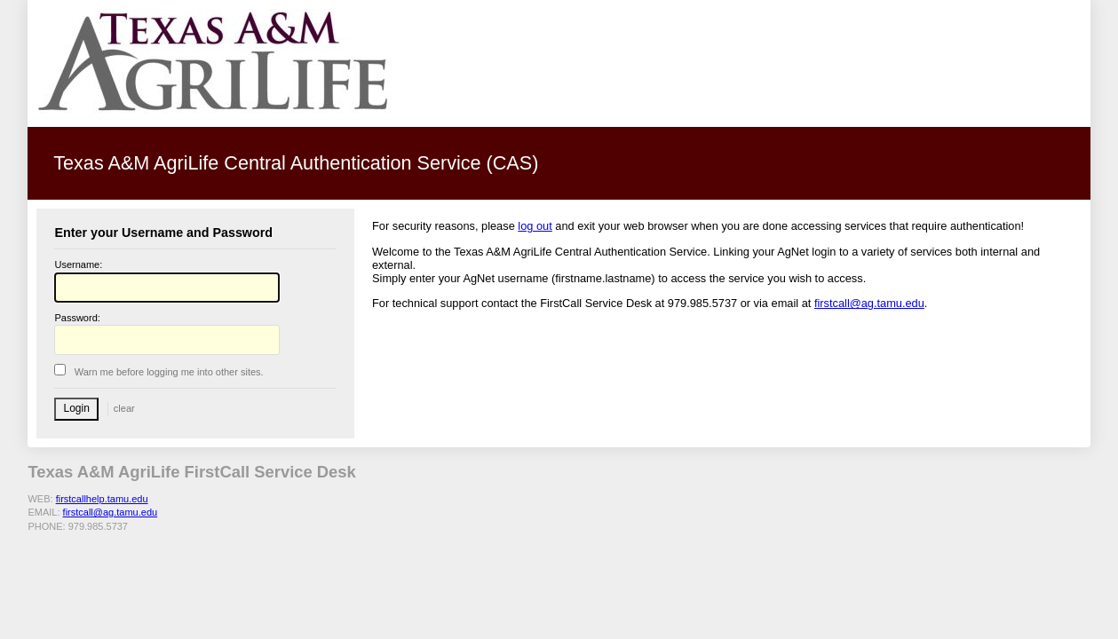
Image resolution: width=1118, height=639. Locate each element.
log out (534, 226)
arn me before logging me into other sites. (169, 372)
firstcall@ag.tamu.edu (869, 303)
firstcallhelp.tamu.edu (102, 498)
